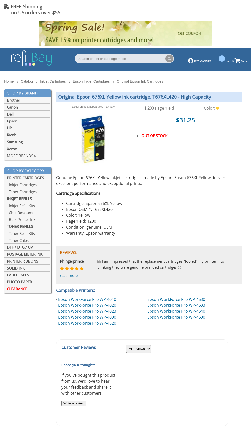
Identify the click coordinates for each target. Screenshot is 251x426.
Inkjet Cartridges (22, 184)
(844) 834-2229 (227, 9)
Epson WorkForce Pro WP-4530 (176, 299)
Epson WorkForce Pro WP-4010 (87, 299)
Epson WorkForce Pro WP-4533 (176, 305)
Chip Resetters (20, 212)
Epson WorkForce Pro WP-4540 (176, 311)
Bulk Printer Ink (21, 219)
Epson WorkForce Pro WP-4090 (87, 317)
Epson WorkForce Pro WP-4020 (87, 305)
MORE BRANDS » (21, 155)
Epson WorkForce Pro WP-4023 (87, 311)
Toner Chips (18, 240)
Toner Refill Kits (21, 233)
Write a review (73, 403)
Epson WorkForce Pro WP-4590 (176, 317)
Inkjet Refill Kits (21, 205)
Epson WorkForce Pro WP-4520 (87, 323)
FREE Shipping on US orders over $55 (32, 9)
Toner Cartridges (22, 191)
